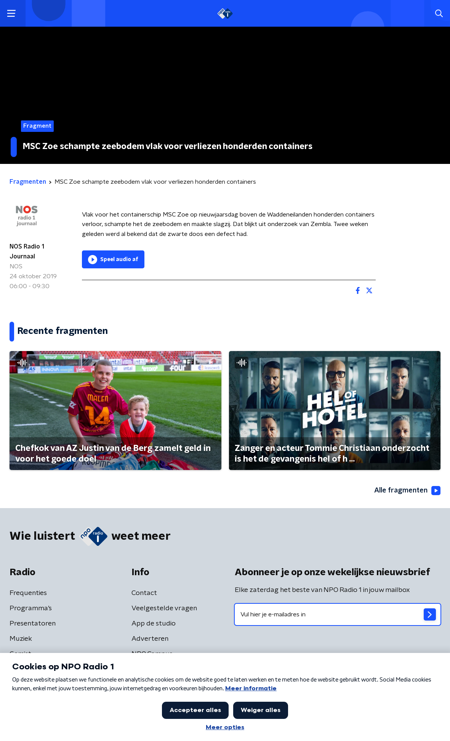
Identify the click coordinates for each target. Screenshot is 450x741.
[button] (11, 13)
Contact (144, 593)
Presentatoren (33, 623)
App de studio (153, 623)
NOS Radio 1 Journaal (27, 252)
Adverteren (149, 638)
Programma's (31, 608)
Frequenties (28, 593)
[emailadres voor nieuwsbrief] (338, 614)
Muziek (21, 638)
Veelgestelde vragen (164, 608)
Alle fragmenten (407, 490)
